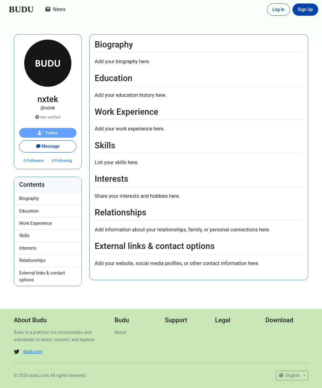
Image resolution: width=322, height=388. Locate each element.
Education (29, 210)
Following (62, 160)
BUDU (21, 9)
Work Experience (35, 223)
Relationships (32, 260)
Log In (278, 9)
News (55, 9)
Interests (27, 248)
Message (48, 146)
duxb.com (32, 351)
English (290, 375)
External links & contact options (42, 276)
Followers (34, 160)
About (120, 332)
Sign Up (305, 9)
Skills (24, 235)
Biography (29, 198)
